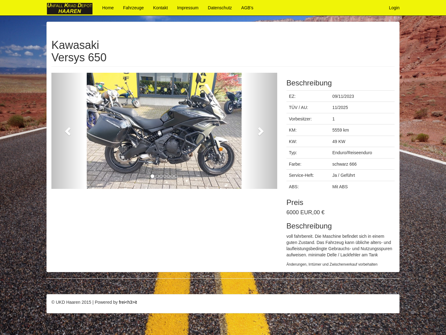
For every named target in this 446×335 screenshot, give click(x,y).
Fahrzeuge (133, 7)
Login (394, 7)
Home (108, 7)
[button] (68, 131)
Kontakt (160, 7)
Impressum (188, 7)
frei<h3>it (128, 302)
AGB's (247, 7)
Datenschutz (220, 7)
